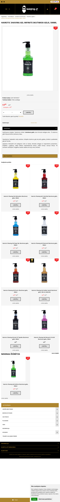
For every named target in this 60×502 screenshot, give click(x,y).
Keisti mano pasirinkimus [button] (45, 499)
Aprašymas (7, 128)
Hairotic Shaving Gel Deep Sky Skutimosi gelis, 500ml (16, 244)
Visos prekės (55, 353)
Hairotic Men (34, 122)
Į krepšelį (15, 205)
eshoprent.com (37, 456)
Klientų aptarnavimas (8, 447)
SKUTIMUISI (5, 417)
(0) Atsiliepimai (8, 156)
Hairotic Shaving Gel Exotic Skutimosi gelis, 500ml (15, 291)
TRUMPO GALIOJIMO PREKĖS (9, 436)
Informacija (5, 443)
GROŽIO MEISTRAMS (7, 409)
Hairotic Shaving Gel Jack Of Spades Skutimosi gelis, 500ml (15, 338)
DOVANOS (5, 432)
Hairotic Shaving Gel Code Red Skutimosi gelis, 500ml (44, 197)
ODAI (3, 424)
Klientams (4, 450)
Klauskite (21, 116)
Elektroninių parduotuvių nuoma (26, 456)
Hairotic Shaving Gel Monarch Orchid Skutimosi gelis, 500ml (44, 338)
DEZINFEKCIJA (5, 428)
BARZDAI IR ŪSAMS (7, 413)
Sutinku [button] (34, 499)
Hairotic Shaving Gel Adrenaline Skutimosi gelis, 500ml (15, 197)
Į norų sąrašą (30, 95)
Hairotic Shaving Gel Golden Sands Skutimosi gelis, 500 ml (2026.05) (44, 291)
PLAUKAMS (5, 420)
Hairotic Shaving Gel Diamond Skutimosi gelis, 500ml (44, 244)
